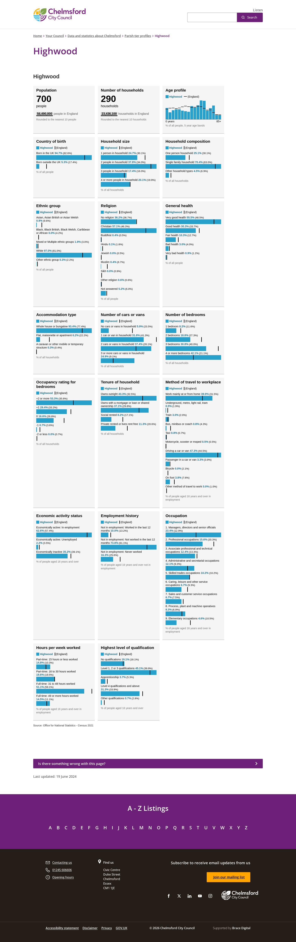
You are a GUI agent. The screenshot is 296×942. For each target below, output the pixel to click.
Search (252, 17)
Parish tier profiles (138, 36)
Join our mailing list (229, 877)
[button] (258, 10)
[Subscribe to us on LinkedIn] (189, 896)
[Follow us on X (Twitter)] (179, 896)
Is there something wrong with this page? (71, 763)
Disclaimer (90, 928)
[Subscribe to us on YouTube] (200, 896)
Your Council (55, 36)
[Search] (212, 17)
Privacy (106, 928)
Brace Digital (241, 928)
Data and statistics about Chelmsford (94, 36)
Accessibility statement (62, 928)
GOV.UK (121, 928)
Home (37, 36)
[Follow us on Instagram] (210, 896)
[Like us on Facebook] (169, 896)
